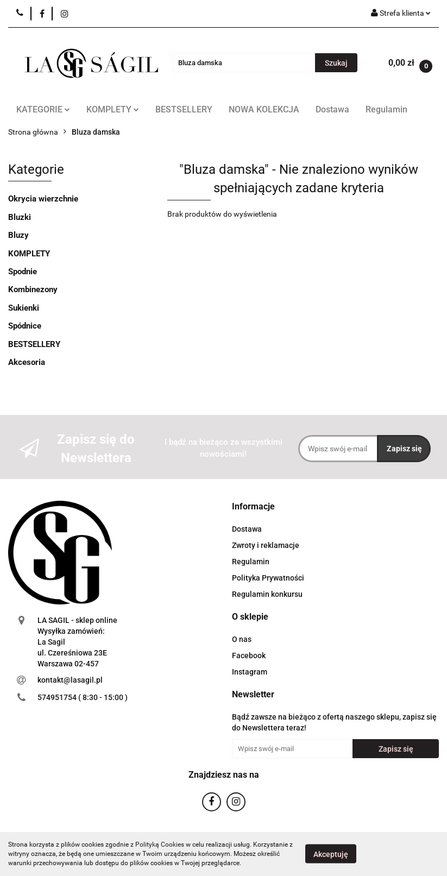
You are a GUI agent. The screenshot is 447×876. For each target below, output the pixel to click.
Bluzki (19, 217)
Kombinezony (33, 289)
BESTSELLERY (183, 109)
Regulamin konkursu (267, 594)
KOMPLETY (112, 109)
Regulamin (386, 109)
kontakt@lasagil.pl (70, 680)
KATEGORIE (43, 109)
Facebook (249, 655)
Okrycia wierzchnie (43, 199)
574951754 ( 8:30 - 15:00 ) (82, 697)
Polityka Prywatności (268, 578)
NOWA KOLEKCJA (264, 109)
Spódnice (24, 326)
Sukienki (23, 308)
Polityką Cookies (159, 844)
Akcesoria (26, 362)
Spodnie (22, 271)
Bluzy (18, 235)
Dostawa (332, 109)
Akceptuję (330, 854)
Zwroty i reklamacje (265, 545)
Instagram (249, 671)
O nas (241, 639)
